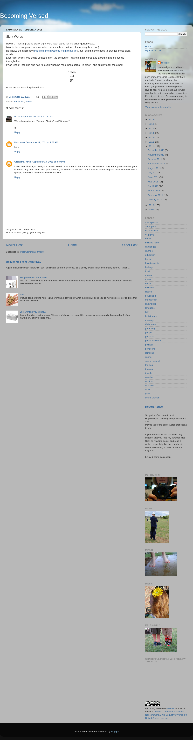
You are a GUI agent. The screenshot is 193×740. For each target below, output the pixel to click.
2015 (152, 128)
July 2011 (153, 172)
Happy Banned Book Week (34, 277)
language (150, 308)
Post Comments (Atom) (32, 252)
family (28, 101)
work (147, 389)
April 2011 (153, 186)
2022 (152, 119)
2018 (152, 124)
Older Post (129, 245)
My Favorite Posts (154, 50)
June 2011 (153, 177)
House (148, 291)
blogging (149, 234)
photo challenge (153, 340)
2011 (152, 146)
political (149, 344)
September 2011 (157, 163)
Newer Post (14, 245)
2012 (152, 142)
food (147, 271)
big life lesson (152, 230)
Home (72, 245)
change (149, 251)
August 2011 (155, 168)
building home (152, 242)
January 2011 (155, 199)
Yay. (22, 294)
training (149, 369)
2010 (152, 205)
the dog (149, 365)
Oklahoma (150, 324)
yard (147, 393)
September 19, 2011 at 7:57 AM (37, 116)
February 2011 (156, 195)
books (148, 238)
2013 (152, 137)
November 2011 (156, 154)
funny (148, 279)
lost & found (151, 316)
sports (148, 357)
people (148, 332)
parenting (150, 328)
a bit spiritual (151, 222)
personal (149, 336)
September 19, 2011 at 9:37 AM (42, 142)
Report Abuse (154, 406)
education (19, 101)
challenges (150, 246)
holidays (149, 287)
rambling (149, 353)
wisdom (149, 381)
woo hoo (149, 385)
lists (147, 312)
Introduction (151, 299)
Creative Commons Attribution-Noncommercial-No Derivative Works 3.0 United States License (166, 714)
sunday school (152, 361)
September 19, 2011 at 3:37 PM (48, 161)
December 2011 (156, 150)
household (150, 296)
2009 (152, 209)
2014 (152, 133)
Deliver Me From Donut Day (23, 261)
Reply (17, 132)
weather (149, 377)
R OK (17, 116)
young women (152, 397)
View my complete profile (158, 107)
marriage (149, 320)
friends (148, 275)
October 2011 (155, 159)
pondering (150, 349)
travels (148, 373)
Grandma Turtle (22, 161)
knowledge (150, 304)
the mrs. (165, 62)
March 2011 (154, 190)
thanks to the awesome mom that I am (55, 50)
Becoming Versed (24, 15)
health (148, 283)
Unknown (19, 142)
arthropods (150, 226)
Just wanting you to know (33, 312)
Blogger (115, 731)
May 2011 (153, 181)
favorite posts (152, 263)
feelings (149, 267)
